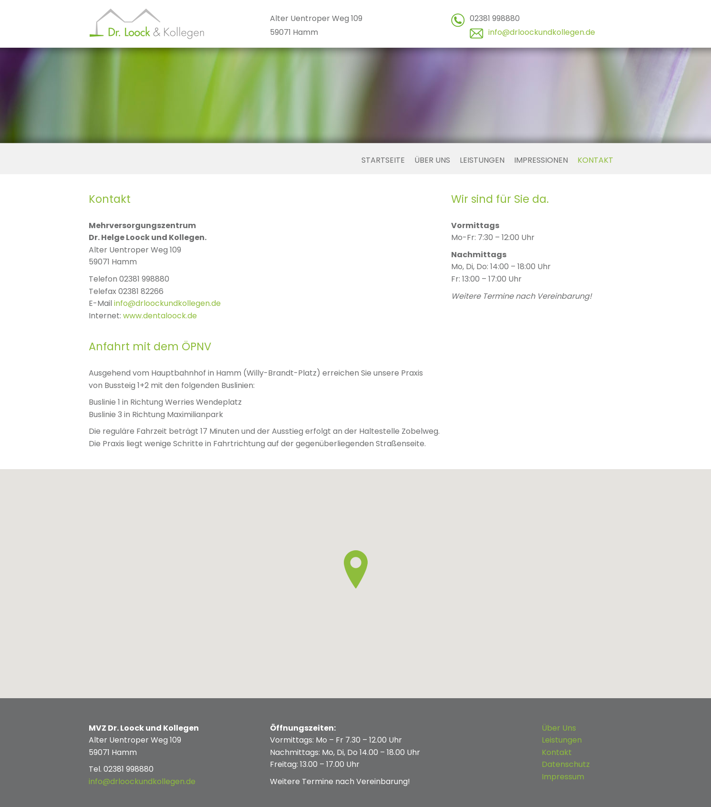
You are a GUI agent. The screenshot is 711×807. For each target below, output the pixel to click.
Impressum (563, 776)
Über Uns (559, 728)
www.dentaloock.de (160, 315)
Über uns (432, 160)
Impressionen (541, 160)
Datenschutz (566, 764)
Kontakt (595, 160)
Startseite (383, 160)
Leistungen (482, 160)
